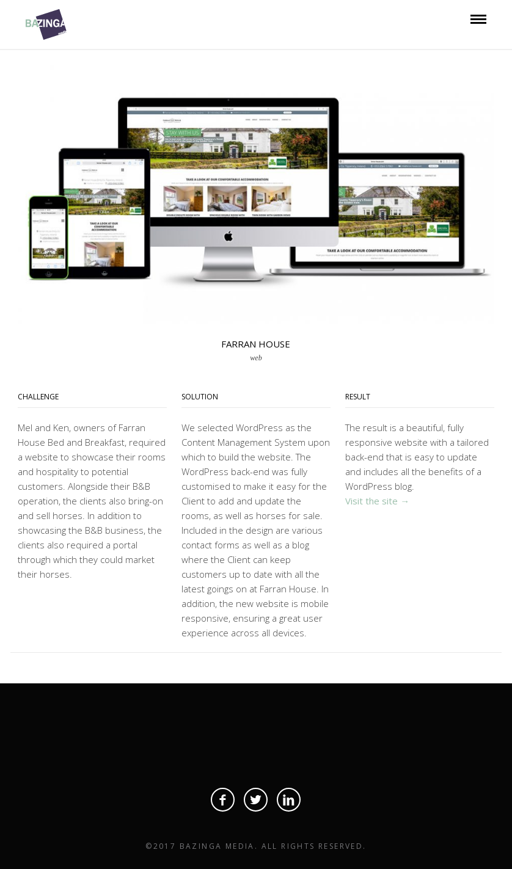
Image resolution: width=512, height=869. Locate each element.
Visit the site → (377, 501)
